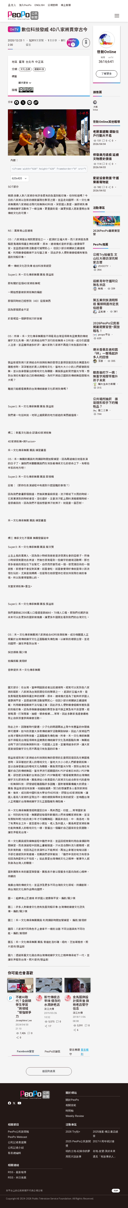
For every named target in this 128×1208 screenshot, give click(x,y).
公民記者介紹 (16, 1147)
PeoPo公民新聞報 (18, 1131)
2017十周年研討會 (104, 1141)
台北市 (30, 61)
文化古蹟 (25, 69)
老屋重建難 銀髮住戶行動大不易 (106, 134)
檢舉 (86, 42)
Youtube (20, 1103)
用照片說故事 (73, 1156)
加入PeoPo (25, 5)
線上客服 (66, 5)
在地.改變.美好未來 (104, 1151)
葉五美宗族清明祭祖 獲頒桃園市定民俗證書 (106, 304)
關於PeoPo (72, 1099)
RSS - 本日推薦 (17, 1177)
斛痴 (100, 288)
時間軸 (70, 1110)
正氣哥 (102, 311)
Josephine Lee (24, 1020)
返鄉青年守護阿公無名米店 (105, 283)
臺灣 (22, 61)
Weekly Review (75, 1116)
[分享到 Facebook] (16, 102)
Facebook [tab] (25, 1051)
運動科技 (39, 69)
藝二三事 (103, 410)
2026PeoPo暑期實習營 (106, 232)
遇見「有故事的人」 (105, 1156)
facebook (10, 1103)
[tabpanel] (49, 1062)
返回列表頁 (48, 1071)
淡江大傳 (49, 1009)
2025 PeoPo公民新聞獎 (78, 1143)
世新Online (106, 51)
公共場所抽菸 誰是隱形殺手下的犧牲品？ (105, 403)
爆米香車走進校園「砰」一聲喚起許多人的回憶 (105, 353)
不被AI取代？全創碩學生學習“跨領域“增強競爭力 (23, 1006)
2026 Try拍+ (73, 1131)
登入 (13, 5)
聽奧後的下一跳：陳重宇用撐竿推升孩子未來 (105, 376)
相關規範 (71, 1105)
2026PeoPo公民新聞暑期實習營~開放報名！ (106, 327)
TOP (116, 1190)
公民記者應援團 (17, 1142)
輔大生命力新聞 (106, 384)
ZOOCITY (103, 266)
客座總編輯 (14, 1153)
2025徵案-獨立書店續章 (105, 1133)
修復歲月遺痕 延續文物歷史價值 (106, 157)
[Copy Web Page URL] (36, 102)
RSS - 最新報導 (17, 1172)
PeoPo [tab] (52, 1051)
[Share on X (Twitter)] (23, 102)
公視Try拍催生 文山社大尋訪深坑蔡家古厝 (105, 258)
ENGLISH (39, 5)
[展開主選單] (117, 15)
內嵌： (14, 160)
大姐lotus (95, 108)
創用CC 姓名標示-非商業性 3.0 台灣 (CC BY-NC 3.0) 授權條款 (27, 89)
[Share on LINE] (29, 102)
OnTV (14, 29)
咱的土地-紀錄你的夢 (78, 1151)
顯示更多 (25, 82)
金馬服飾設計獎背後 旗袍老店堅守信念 (81, 1002)
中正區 (39, 61)
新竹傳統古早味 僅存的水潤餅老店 (52, 1001)
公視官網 (53, 5)
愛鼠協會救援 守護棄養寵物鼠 (106, 180)
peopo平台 (104, 334)
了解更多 (106, 73)
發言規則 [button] (85, 1052)
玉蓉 (100, 361)
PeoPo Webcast (17, 1137)
